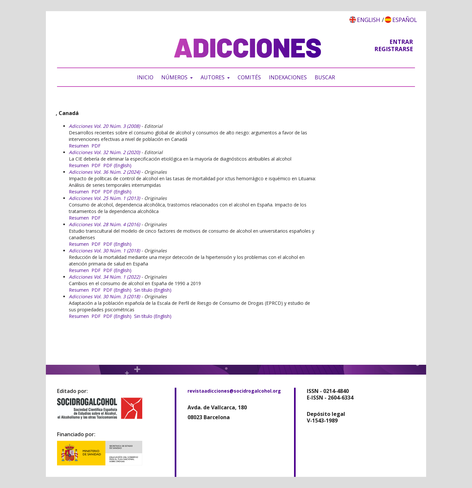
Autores (213, 77)
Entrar (401, 41)
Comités (249, 77)
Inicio (145, 77)
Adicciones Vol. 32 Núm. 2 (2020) (104, 152)
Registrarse (393, 49)
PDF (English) (117, 165)
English (368, 19)
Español (404, 19)
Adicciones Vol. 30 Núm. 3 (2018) (104, 296)
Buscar (325, 77)
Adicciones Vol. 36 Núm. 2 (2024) (104, 172)
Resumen (79, 146)
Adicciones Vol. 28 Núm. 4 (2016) (104, 224)
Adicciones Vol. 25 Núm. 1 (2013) (104, 198)
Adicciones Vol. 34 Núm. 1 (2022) (104, 277)
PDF (96, 146)
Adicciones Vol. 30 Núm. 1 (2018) (104, 250)
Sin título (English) (152, 290)
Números (175, 77)
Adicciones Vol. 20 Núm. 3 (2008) (104, 126)
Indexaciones (288, 77)
